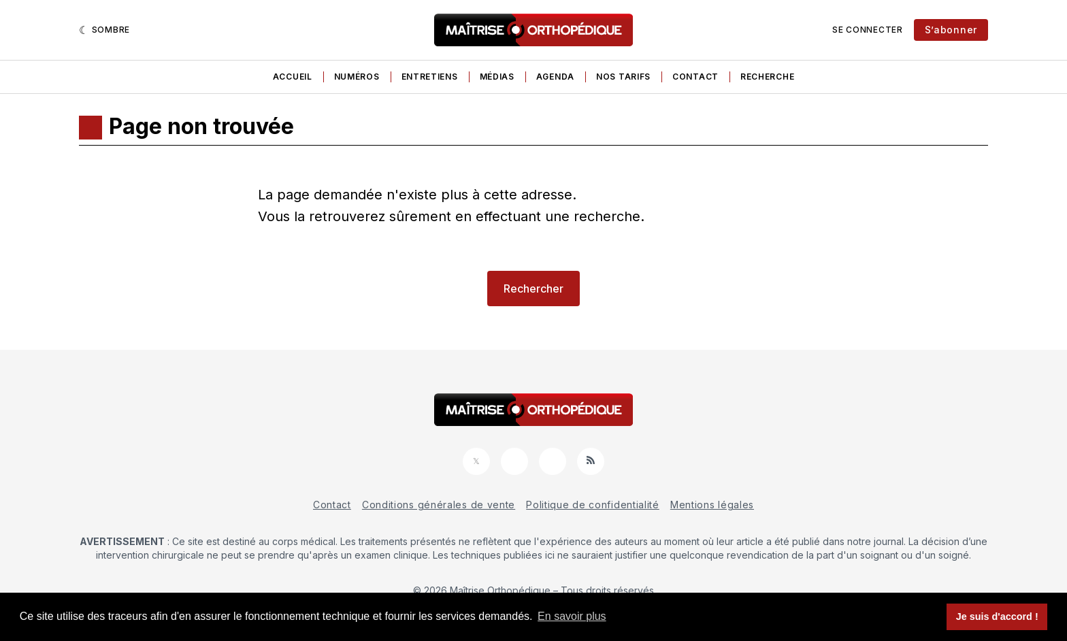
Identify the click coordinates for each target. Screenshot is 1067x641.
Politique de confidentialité (592, 504)
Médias (497, 76)
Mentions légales (712, 504)
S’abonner (951, 29)
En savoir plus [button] (572, 616)
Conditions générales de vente (438, 504)
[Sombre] (104, 30)
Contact (695, 76)
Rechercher (533, 288)
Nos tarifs (623, 76)
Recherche (767, 76)
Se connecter (867, 29)
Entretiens (429, 76)
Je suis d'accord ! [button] (997, 616)
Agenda (555, 76)
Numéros (357, 76)
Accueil (292, 76)
